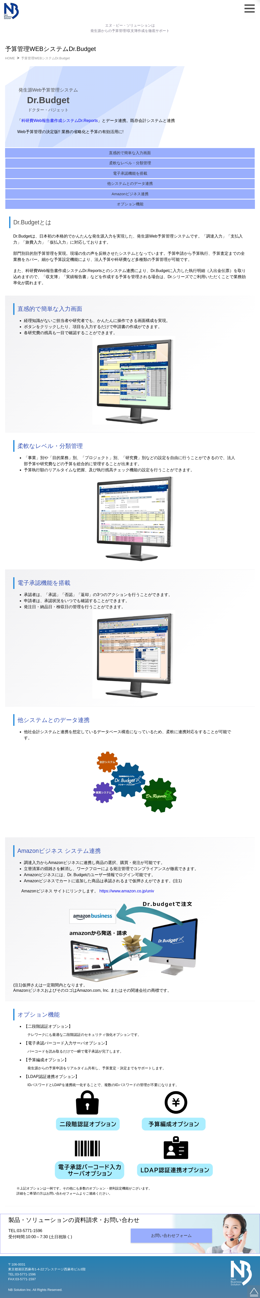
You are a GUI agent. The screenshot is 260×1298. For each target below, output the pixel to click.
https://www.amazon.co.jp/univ (127, 891)
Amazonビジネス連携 (129, 194)
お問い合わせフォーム (171, 1235)
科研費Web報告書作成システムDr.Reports (59, 120)
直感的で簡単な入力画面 (130, 153)
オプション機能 (130, 204)
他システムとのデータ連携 (130, 183)
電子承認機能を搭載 (130, 173)
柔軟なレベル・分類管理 (130, 163)
